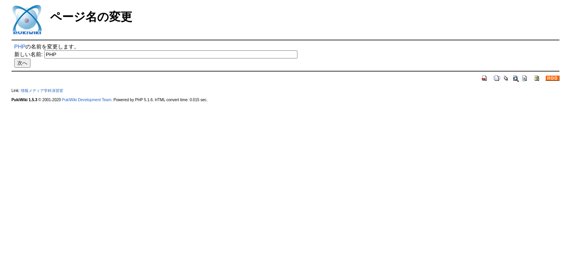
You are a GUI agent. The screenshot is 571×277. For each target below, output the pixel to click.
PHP (20, 46)
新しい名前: (28, 54)
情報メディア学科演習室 (42, 90)
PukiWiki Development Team (86, 100)
